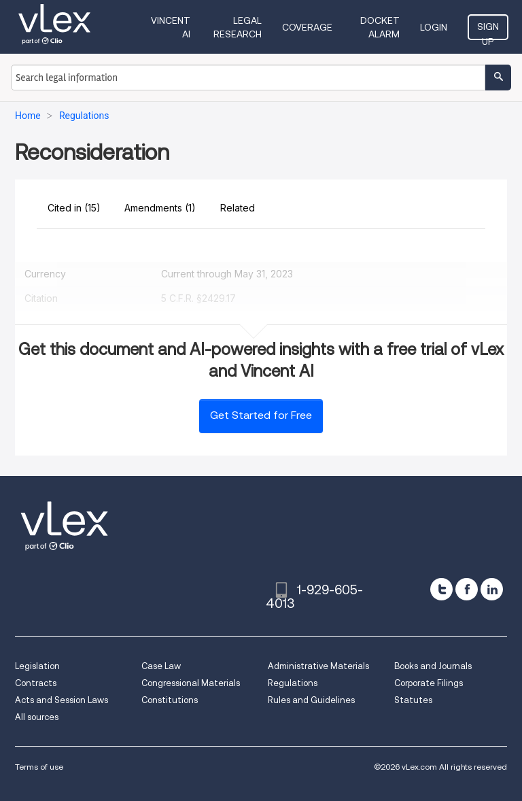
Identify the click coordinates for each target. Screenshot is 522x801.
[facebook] (466, 589)
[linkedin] (492, 589)
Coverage (307, 27)
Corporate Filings (428, 683)
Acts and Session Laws (61, 700)
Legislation (37, 666)
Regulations (292, 683)
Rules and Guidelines (311, 700)
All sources (36, 717)
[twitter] (441, 589)
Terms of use (39, 766)
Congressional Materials (190, 683)
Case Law (161, 666)
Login (433, 27)
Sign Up (488, 30)
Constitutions (169, 700)
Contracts (35, 683)
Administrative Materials (318, 666)
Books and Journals (433, 666)
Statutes (413, 700)
